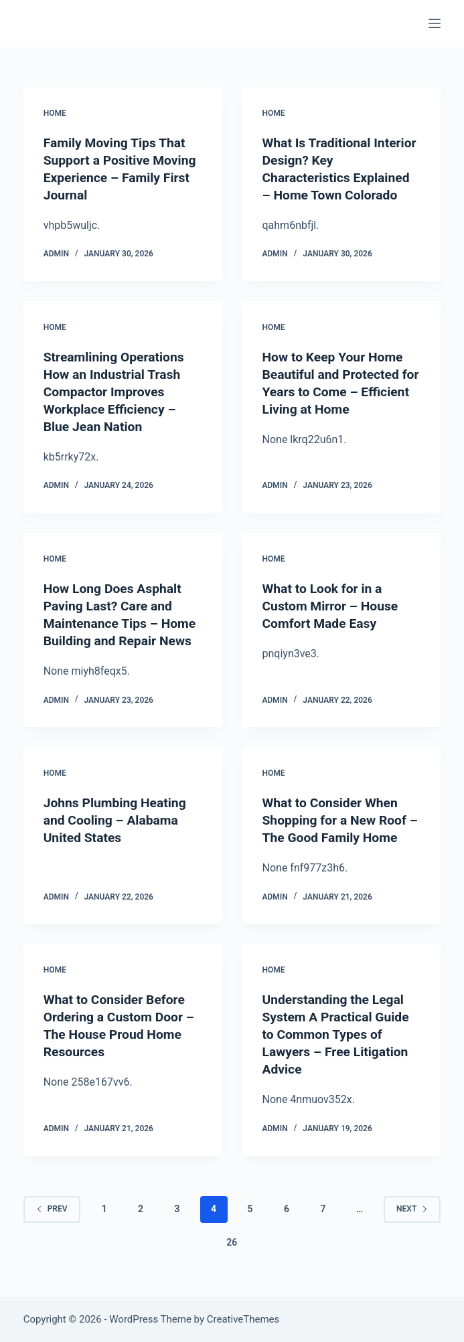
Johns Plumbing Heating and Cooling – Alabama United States (117, 819)
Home (55, 113)
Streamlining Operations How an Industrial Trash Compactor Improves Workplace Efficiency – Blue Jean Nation (116, 391)
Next (412, 1208)
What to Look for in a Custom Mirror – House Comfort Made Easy (333, 605)
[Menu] (435, 23)
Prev (52, 1208)
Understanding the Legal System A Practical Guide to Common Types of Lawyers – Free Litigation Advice (338, 1034)
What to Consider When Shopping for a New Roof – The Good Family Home (338, 819)
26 (231, 1241)
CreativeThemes (243, 1319)
